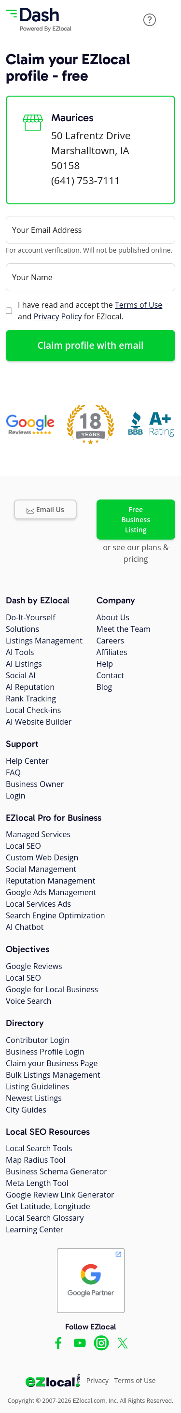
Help (105, 663)
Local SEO (23, 846)
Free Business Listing (136, 519)
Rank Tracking (31, 698)
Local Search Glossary (45, 1218)
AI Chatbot (24, 927)
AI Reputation (30, 687)
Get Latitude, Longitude (48, 1206)
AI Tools (20, 652)
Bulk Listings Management (53, 1075)
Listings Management (44, 640)
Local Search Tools (39, 1148)
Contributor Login (38, 1040)
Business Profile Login (45, 1051)
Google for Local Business (52, 989)
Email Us (45, 509)
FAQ (13, 772)
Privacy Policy (58, 316)
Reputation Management (50, 880)
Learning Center (34, 1229)
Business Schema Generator (56, 1171)
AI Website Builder (38, 721)
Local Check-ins (33, 710)
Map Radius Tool (36, 1160)
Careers (111, 640)
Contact (110, 675)
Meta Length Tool (37, 1183)
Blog (104, 687)
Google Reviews (34, 966)
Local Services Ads (38, 904)
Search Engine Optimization (55, 915)
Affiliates (112, 652)
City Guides (26, 1109)
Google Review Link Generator (60, 1194)
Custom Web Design (42, 857)
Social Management (41, 869)
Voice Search (29, 1001)
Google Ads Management (51, 892)
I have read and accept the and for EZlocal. (90, 311)
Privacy (97, 1380)
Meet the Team (124, 629)
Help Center (27, 761)
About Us (113, 617)
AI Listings (24, 663)
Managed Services (38, 834)
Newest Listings (34, 1098)
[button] (150, 20)
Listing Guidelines (37, 1086)
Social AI (21, 675)
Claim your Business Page (51, 1063)
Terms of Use (138, 305)
